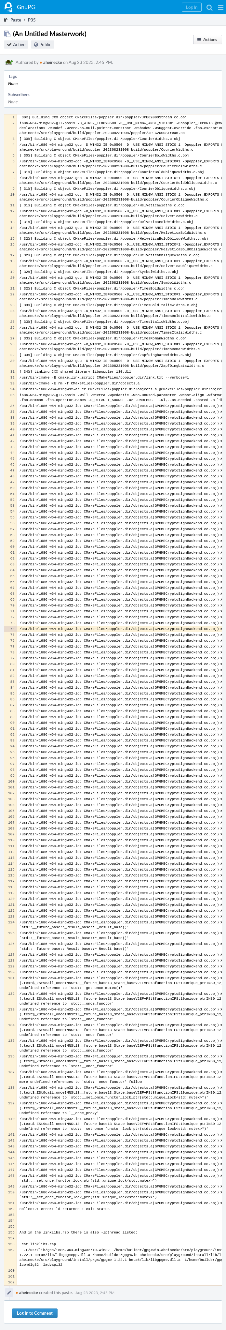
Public (45, 44)
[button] (220, 7)
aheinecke (51, 62)
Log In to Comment (35, 1313)
